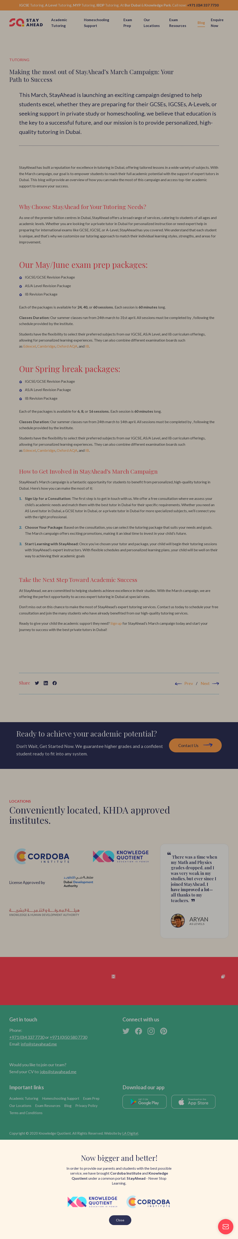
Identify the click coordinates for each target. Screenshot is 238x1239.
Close (120, 1220)
